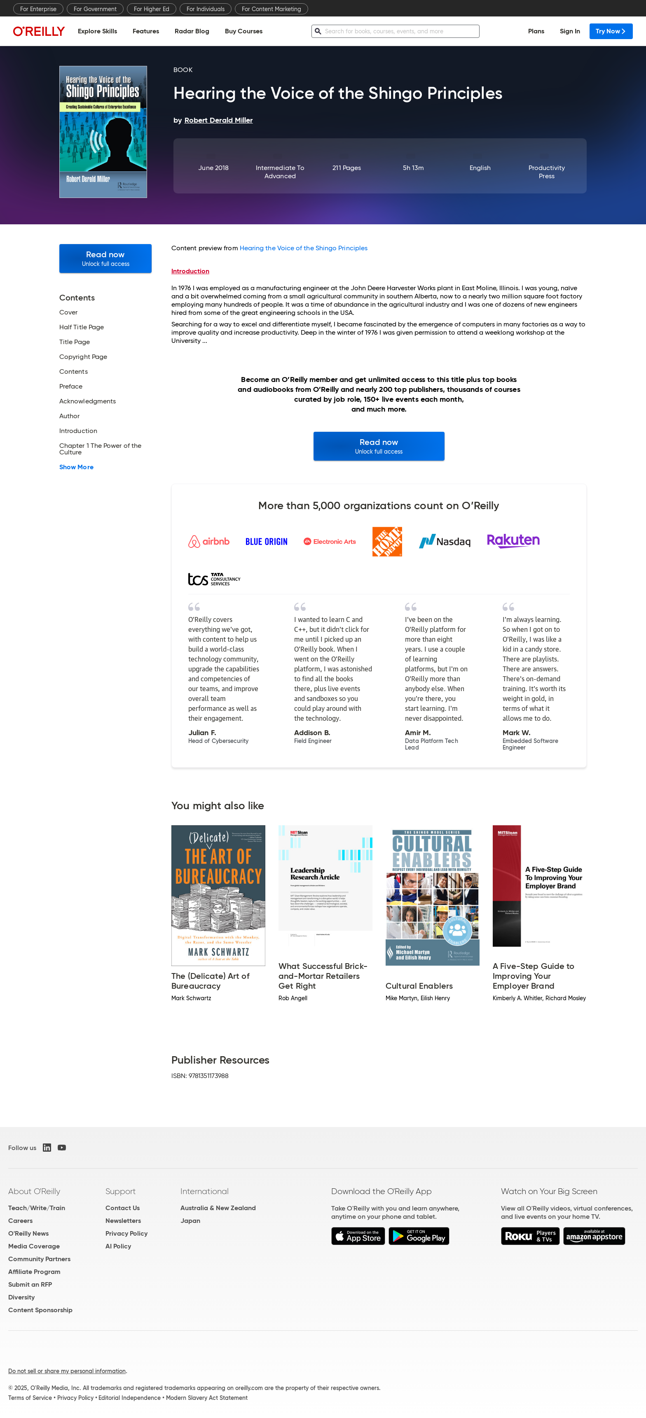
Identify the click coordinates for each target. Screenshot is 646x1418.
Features (146, 31)
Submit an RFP (30, 1284)
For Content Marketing (271, 9)
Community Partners (39, 1259)
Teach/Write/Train (36, 1208)
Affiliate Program (34, 1271)
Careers (20, 1220)
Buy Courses (243, 31)
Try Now (611, 31)
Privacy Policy (126, 1233)
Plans (536, 31)
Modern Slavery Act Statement (207, 1398)
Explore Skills (97, 31)
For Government (95, 9)
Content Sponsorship (40, 1310)
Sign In (570, 31)
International (204, 1191)
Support (120, 1191)
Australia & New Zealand (218, 1208)
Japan (190, 1220)
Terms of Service (30, 1398)
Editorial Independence (129, 1398)
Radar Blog (192, 31)
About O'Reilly (34, 1191)
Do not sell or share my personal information (67, 1371)
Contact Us (122, 1208)
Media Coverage (34, 1246)
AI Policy (118, 1246)
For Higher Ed (151, 9)
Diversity (21, 1297)
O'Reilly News (28, 1233)
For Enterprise (38, 9)
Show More (76, 467)
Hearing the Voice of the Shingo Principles (303, 248)
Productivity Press (547, 172)
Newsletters (123, 1220)
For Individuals (206, 9)
